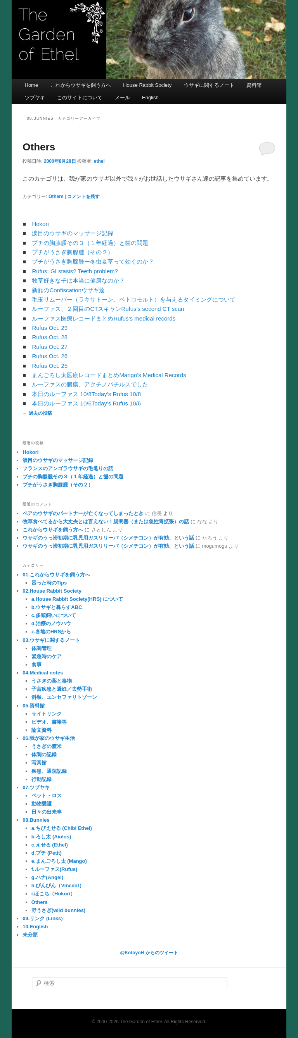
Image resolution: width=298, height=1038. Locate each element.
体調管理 (41, 648)
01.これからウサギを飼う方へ (56, 575)
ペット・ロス (46, 795)
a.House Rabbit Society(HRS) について (77, 599)
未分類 (30, 935)
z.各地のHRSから (51, 632)
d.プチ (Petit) (46, 853)
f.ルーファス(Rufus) (54, 869)
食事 (36, 664)
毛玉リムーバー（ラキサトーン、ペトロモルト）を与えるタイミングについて (134, 299)
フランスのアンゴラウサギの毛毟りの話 (68, 468)
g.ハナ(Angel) (47, 877)
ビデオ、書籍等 (49, 722)
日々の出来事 (46, 812)
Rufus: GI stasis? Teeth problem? (75, 271)
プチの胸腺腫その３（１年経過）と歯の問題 (90, 243)
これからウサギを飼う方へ (80, 85)
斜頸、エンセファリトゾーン (64, 697)
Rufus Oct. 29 (50, 327)
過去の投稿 (37, 413)
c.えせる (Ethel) (49, 845)
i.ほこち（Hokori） (53, 894)
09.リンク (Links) (42, 918)
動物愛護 (41, 804)
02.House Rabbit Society (52, 591)
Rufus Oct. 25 (50, 365)
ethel (99, 161)
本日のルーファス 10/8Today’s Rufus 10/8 (86, 394)
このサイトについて (79, 97)
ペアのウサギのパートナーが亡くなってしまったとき (83, 513)
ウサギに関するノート (209, 85)
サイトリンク (46, 714)
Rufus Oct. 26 (50, 356)
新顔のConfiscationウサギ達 (68, 290)
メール (122, 97)
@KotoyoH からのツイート (149, 952)
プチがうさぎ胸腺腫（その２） (72, 252)
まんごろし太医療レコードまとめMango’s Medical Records (109, 375)
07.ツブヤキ (36, 787)
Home (31, 85)
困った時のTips (49, 583)
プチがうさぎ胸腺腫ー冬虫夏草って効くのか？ (93, 261)
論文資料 (41, 730)
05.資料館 (34, 706)
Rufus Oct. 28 (50, 337)
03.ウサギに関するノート (51, 640)
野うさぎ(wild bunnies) (58, 910)
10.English (35, 926)
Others (39, 147)
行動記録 (41, 779)
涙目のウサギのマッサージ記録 (72, 233)
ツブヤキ (35, 97)
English (150, 97)
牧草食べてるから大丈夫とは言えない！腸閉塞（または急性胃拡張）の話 (106, 521)
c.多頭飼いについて (53, 615)
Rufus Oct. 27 (50, 346)
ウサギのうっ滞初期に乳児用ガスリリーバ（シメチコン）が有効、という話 (108, 538)
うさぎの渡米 (46, 746)
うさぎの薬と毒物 (51, 681)
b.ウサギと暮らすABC (56, 607)
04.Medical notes (43, 673)
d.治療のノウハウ (51, 623)
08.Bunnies (36, 820)
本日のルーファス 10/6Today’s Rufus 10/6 (86, 403)
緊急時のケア (46, 656)
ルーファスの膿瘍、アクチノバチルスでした (90, 384)
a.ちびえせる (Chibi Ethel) (61, 828)
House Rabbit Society (147, 85)
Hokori (40, 224)
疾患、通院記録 (49, 771)
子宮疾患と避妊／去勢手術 (61, 689)
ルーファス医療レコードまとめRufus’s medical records (103, 318)
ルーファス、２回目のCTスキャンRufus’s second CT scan (108, 308)
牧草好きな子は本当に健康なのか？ (78, 280)
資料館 (254, 85)
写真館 (39, 763)
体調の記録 (44, 754)
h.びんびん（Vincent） (57, 885)
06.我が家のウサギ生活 (49, 738)
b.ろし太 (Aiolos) (51, 837)
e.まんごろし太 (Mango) (59, 861)
